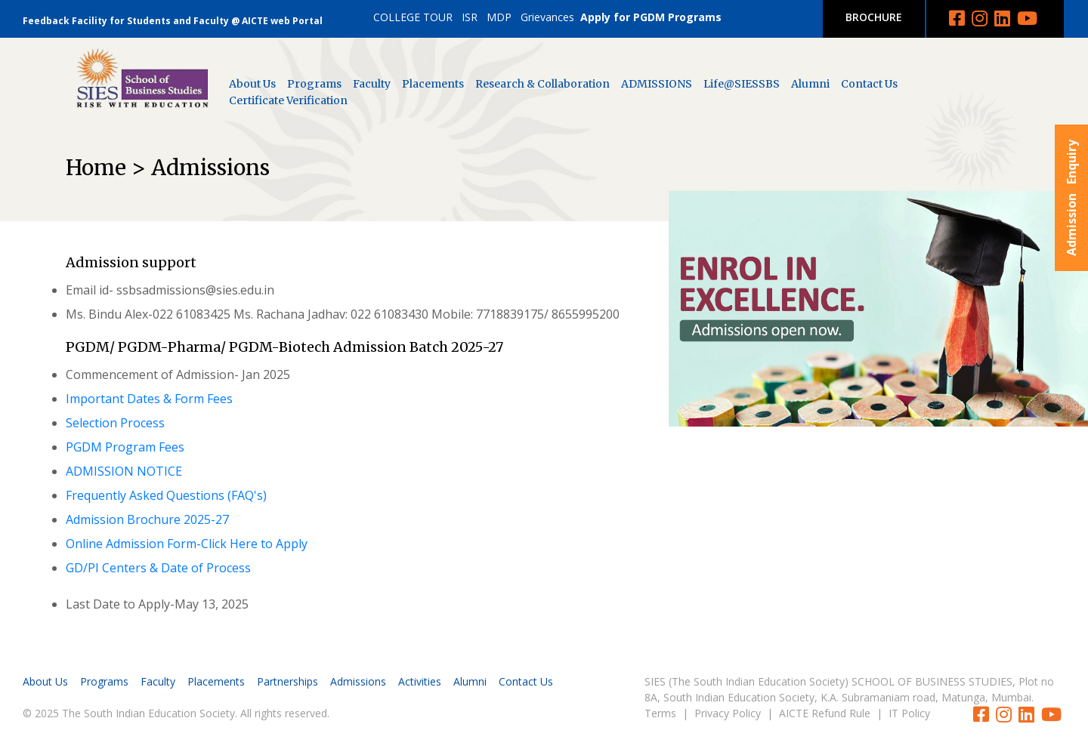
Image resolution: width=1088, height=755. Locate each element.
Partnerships (287, 681)
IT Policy (909, 713)
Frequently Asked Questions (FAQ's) (166, 495)
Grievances (547, 17)
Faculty (372, 84)
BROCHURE (873, 17)
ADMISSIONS (656, 84)
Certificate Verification (288, 100)
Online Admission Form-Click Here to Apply (187, 543)
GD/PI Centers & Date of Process (158, 567)
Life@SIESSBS (741, 84)
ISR (470, 17)
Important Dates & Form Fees (149, 398)
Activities (419, 681)
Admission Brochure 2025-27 (147, 519)
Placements (433, 84)
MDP (499, 17)
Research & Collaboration (542, 84)
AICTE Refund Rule (824, 713)
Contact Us (869, 84)
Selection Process (115, 422)
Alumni (810, 84)
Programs (314, 84)
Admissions (358, 681)
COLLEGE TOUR (413, 17)
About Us (252, 84)
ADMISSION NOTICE (124, 471)
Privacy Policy (727, 713)
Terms (660, 713)
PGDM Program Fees (125, 447)
